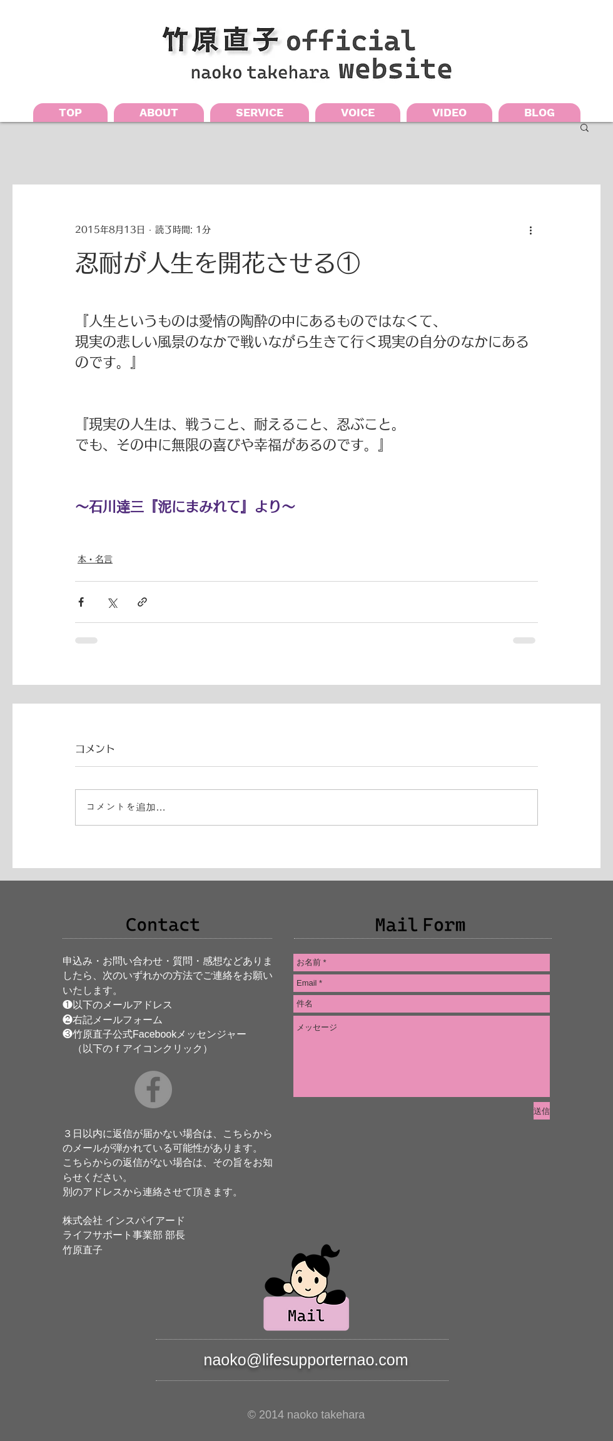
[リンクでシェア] (142, 602)
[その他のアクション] (530, 229)
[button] (584, 127)
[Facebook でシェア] (81, 602)
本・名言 (95, 559)
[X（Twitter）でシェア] (112, 602)
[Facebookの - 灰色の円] (153, 1089)
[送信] (542, 1111)
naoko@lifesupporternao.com (306, 1359)
